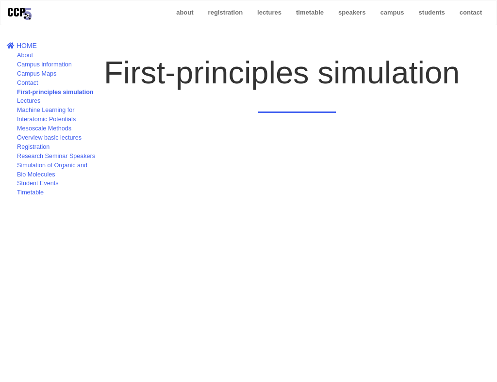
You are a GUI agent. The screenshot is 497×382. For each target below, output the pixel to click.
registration (225, 12)
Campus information (44, 64)
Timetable (30, 192)
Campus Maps (36, 73)
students (432, 12)
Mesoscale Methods (44, 128)
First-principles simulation (55, 92)
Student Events (37, 183)
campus (392, 12)
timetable (310, 12)
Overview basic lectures (49, 137)
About (25, 55)
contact (471, 12)
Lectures (28, 100)
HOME (22, 45)
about (184, 12)
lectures (269, 12)
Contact (27, 83)
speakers (351, 12)
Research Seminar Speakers (56, 156)
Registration (33, 146)
